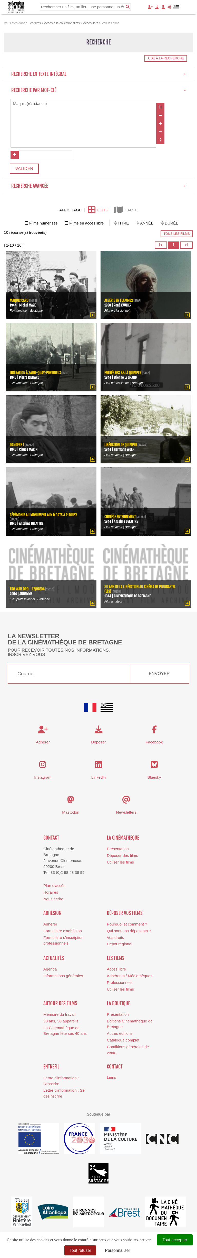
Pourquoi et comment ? (127, 924)
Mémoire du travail (59, 1015)
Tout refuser (80, 1250)
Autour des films (60, 1004)
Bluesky (154, 777)
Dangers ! (17, 445)
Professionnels (120, 983)
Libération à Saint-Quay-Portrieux (36, 373)
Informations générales (63, 976)
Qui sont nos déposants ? (129, 931)
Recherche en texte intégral (98, 74)
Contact (51, 838)
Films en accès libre (86, 223)
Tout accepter (174, 1240)
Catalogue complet (123, 1040)
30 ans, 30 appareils (60, 1021)
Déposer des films (122, 856)
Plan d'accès (54, 886)
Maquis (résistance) (83, 103)
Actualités (53, 959)
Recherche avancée (98, 186)
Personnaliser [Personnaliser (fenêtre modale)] (117, 1250)
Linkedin (98, 777)
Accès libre (116, 969)
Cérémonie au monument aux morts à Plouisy (44, 515)
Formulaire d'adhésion (62, 931)
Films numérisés (43, 223)
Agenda (50, 969)
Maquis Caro (19, 301)
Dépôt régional (119, 944)
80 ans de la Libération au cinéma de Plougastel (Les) (140, 590)
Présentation (118, 849)
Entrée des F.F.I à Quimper (123, 373)
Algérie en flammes (118, 301)
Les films (115, 959)
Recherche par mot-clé (98, 90)
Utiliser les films (120, 862)
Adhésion (52, 913)
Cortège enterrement (120, 517)
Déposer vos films (125, 913)
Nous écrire (53, 899)
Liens (111, 1078)
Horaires (50, 893)
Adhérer (50, 924)
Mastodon (70, 813)
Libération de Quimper (120, 445)
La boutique (118, 1004)
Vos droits (115, 938)
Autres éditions (120, 1034)
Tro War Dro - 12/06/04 (27, 589)
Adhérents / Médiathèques (129, 976)
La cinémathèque (123, 838)
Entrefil (51, 1067)
